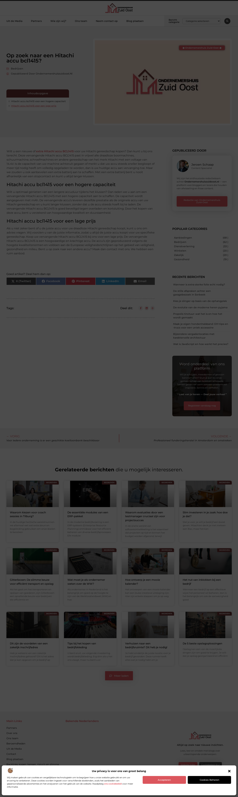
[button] (229, 771)
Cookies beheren (209, 779)
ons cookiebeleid (113, 783)
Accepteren (164, 779)
